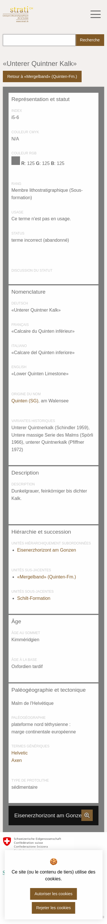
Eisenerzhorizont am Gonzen (46, 550)
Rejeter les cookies (53, 907)
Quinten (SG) (24, 400)
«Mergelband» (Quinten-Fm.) (46, 576)
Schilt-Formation (33, 598)
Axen (16, 760)
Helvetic (19, 753)
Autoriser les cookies (53, 893)
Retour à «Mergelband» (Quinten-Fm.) (42, 76)
